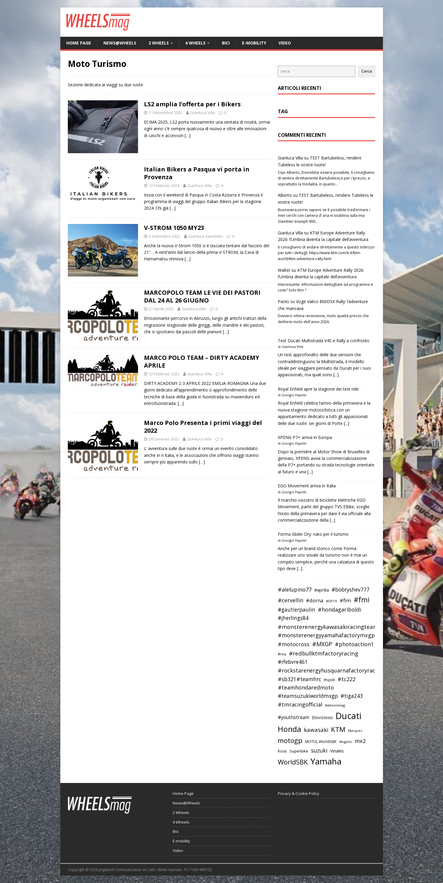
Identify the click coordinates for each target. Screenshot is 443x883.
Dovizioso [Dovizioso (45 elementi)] (322, 717)
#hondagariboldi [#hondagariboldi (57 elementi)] (339, 609)
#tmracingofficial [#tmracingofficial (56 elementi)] (300, 704)
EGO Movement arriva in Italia (307, 486)
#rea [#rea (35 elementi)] (282, 654)
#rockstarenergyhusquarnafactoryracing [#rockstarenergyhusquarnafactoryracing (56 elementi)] (330, 670)
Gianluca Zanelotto (205, 236)
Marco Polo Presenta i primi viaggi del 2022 (203, 426)
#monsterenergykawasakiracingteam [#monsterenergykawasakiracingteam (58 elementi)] (328, 626)
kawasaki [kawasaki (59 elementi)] (316, 730)
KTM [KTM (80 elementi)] (338, 729)
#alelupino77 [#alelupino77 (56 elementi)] (295, 589)
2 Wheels (158, 43)
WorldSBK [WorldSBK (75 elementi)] (293, 762)
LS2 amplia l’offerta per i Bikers (192, 104)
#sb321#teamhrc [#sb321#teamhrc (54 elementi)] (299, 679)
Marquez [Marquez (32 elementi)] (355, 730)
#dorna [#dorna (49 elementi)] (314, 600)
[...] (336, 374)
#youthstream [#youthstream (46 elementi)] (293, 717)
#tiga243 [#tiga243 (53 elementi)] (352, 695)
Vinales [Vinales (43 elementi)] (337, 751)
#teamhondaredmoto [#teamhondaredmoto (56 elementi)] (306, 687)
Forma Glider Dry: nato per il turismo (313, 534)
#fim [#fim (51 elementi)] (345, 600)
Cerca (366, 71)
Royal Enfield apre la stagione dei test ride (318, 389)
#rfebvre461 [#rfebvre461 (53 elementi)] (293, 661)
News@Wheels (119, 43)
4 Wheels (195, 43)
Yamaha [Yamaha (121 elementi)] (325, 761)
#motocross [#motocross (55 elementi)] (293, 644)
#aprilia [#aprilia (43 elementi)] (321, 590)
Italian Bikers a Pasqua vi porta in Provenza (196, 173)
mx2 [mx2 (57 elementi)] (360, 740)
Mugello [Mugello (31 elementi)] (345, 742)
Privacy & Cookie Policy (298, 793)
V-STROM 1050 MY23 (174, 228)
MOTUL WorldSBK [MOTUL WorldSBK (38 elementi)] (321, 741)
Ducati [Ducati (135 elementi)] (348, 716)
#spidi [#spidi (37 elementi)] (329, 679)
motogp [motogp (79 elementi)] (290, 740)
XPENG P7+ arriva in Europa (305, 437)
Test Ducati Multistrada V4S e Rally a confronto (324, 340)
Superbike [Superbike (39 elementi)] (298, 751)
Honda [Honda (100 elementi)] (289, 729)
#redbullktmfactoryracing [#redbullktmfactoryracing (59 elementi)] (323, 653)
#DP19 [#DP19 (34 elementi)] (331, 601)
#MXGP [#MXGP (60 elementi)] (322, 644)
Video (284, 43)
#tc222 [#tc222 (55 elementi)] (346, 679)
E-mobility (254, 43)
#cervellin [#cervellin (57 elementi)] (290, 600)
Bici (226, 43)
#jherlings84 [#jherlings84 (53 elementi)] (293, 618)
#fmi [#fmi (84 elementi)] (362, 599)
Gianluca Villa (202, 112)
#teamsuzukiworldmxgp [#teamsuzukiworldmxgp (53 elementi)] (308, 695)
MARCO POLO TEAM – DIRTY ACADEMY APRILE (201, 361)
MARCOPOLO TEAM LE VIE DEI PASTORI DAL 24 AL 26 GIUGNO (202, 296)
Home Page (78, 43)
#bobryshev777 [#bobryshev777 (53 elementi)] (351, 589)
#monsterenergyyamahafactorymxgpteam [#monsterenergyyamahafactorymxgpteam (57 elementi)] (333, 635)
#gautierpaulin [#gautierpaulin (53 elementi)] (296, 609)
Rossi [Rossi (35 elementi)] (282, 751)
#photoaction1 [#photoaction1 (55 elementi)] (354, 644)
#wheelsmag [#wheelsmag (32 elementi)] (335, 705)
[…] (188, 135)
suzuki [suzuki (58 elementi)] (319, 750)
